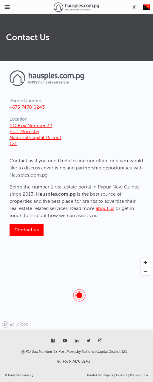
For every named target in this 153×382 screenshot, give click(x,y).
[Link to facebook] (53, 341)
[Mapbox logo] (15, 324)
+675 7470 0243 (27, 107)
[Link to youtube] (65, 341)
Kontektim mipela (100, 375)
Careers (121, 375)
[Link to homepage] (76, 7)
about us (105, 208)
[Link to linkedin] (77, 341)
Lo (146, 375)
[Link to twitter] (89, 341)
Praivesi (136, 375)
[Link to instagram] (100, 341)
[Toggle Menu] (7, 7)
